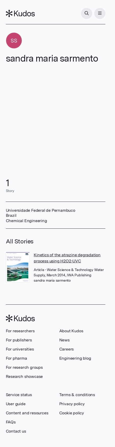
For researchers (20, 330)
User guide (16, 403)
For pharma (16, 358)
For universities (20, 349)
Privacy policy (72, 403)
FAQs (11, 422)
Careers (66, 349)
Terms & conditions (77, 394)
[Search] (86, 13)
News (64, 340)
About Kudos (71, 330)
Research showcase (24, 376)
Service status (19, 394)
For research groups (24, 367)
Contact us (16, 431)
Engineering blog (75, 358)
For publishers (19, 340)
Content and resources (27, 413)
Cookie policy (71, 413)
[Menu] (99, 13)
